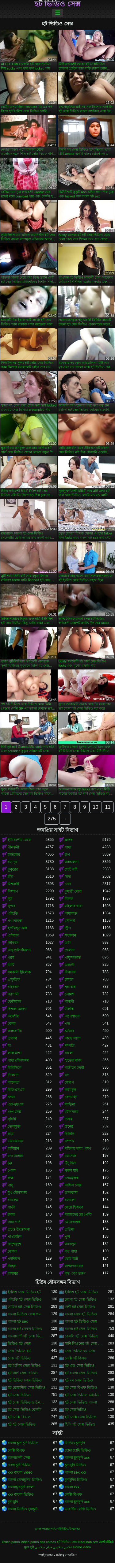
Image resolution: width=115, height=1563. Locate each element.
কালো (69, 1053)
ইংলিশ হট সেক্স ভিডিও (81, 1292)
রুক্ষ (10, 1178)
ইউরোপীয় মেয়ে (19, 840)
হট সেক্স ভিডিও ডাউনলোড (27, 1402)
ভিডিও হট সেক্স (19, 1343)
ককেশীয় (13, 1016)
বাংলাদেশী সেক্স (19, 1458)
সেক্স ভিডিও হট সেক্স (80, 1351)
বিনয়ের (70, 972)
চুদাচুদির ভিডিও (76, 1480)
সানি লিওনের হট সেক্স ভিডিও (84, 1343)
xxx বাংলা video (20, 1472)
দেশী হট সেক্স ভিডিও (80, 1307)
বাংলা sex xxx (75, 1472)
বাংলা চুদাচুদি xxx (77, 1458)
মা (9, 1046)
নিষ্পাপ (13, 891)
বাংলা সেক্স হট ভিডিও (81, 1314)
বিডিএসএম (16, 1090)
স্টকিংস (13, 943)
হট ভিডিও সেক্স (57, 4)
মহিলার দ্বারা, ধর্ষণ (78, 1148)
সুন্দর (11, 906)
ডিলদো (13, 1075)
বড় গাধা (71, 1251)
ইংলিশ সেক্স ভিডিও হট (24, 1292)
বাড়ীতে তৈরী (74, 1068)
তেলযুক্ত (14, 1126)
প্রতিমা (69, 1229)
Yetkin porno (11, 1542)
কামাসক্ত (71, 913)
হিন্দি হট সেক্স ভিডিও (80, 1424)
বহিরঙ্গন (13, 987)
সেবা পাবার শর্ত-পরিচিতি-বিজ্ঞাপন (57, 1529)
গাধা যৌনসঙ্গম (18, 1060)
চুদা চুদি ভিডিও (75, 1465)
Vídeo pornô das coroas (38, 1542)
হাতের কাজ (73, 1060)
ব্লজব (69, 840)
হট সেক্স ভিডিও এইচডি (82, 1395)
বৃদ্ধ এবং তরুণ (75, 1273)
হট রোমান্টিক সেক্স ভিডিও (26, 1387)
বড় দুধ (12, 862)
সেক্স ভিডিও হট (19, 1351)
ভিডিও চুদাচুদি (75, 1443)
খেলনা (70, 950)
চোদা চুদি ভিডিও (20, 1465)
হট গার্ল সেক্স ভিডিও (23, 1373)
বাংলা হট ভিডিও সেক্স (81, 1321)
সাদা (68, 877)
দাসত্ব (69, 1119)
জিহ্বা (12, 1266)
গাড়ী (11, 1207)
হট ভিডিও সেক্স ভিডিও (25, 1380)
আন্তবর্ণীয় (15, 1031)
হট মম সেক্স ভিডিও (79, 1380)
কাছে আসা (72, 1038)
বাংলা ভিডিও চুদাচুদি (22, 1509)
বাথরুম (13, 1200)
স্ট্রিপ (68, 928)
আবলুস (70, 1244)
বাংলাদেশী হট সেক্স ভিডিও (27, 1336)
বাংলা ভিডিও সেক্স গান (24, 1314)
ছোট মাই (71, 869)
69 (10, 1163)
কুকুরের (13, 869)
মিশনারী (13, 884)
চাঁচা (10, 877)
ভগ (67, 855)
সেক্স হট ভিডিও (19, 1358)
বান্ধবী (69, 1001)
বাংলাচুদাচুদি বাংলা (21, 1487)
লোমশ (69, 994)
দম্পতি (70, 1046)
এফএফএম (16, 1104)
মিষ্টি (11, 965)
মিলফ (69, 899)
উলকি (69, 1009)
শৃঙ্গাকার (70, 987)
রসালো (70, 1200)
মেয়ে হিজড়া (74, 1207)
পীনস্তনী (13, 847)
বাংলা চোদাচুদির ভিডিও (25, 1480)
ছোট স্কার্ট (71, 1259)
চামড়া (69, 979)
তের (68, 884)
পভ (67, 1023)
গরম (11, 957)
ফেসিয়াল (14, 1001)
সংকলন (70, 935)
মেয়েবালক (72, 1222)
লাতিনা (70, 1104)
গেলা (11, 1170)
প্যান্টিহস (14, 1259)
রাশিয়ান (13, 1148)
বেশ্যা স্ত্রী (71, 1097)
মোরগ (69, 1082)
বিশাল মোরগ (17, 1009)
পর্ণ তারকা (15, 921)
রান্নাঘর (13, 1273)
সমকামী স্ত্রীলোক (19, 972)
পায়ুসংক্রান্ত (73, 957)
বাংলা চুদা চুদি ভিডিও (23, 1443)
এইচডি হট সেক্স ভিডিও (25, 1299)
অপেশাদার (72, 1016)
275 (52, 818)
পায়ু (10, 1185)
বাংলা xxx (72, 1487)
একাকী (69, 965)
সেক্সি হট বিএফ (76, 1358)
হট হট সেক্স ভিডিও (22, 1424)
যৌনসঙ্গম (72, 1112)
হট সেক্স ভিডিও (19, 1395)
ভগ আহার (15, 1156)
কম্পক (69, 1141)
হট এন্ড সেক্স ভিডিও (79, 1365)
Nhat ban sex (88, 1542)
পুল (67, 1237)
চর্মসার (69, 1031)
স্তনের (69, 1126)
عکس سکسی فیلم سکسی (53, 1547)
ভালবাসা (71, 1192)
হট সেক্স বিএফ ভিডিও (81, 1387)
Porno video (82, 1547)
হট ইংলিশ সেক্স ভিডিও (24, 1365)
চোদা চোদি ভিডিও (78, 1450)
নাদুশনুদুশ (14, 1244)
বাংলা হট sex (18, 1321)
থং (67, 1075)
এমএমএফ (15, 1141)
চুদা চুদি (13, 1502)
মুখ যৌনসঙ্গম (17, 1192)
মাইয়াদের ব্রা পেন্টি (78, 1215)
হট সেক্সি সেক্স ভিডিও (80, 1417)
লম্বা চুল (70, 1090)
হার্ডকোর (14, 855)
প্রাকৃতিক (14, 979)
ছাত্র (10, 1134)
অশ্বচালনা (72, 862)
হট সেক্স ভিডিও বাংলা (81, 1402)
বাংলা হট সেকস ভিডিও (25, 1329)
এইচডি (13, 913)
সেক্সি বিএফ (16, 1450)
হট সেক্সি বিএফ (19, 1417)
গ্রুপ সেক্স (14, 1112)
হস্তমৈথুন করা (17, 928)
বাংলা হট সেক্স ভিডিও (81, 1329)
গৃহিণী (12, 1119)
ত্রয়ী (68, 943)
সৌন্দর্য (70, 921)
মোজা (12, 1251)
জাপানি (13, 994)
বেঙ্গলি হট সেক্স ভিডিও (81, 1336)
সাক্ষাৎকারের (74, 1266)
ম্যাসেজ (70, 1156)
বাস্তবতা (13, 1082)
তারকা (12, 1038)
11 (108, 807)
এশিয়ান (13, 935)
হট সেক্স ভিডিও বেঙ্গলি (24, 1409)
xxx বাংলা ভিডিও (21, 1494)
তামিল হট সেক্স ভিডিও (24, 1307)
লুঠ (10, 899)
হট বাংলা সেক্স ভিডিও (81, 1373)
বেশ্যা (11, 1023)
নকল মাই (71, 1170)
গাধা (68, 847)
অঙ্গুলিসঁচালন (19, 950)
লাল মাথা (14, 1053)
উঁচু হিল (70, 1163)
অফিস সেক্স (73, 1185)
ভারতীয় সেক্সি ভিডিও (80, 1509)
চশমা (11, 1097)
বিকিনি (69, 1134)
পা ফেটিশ (14, 1237)
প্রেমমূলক (72, 1178)
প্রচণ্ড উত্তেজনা (19, 1229)
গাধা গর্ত (14, 1222)
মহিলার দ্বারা (73, 906)
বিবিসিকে (14, 1068)
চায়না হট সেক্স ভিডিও (81, 1299)
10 (95, 807)
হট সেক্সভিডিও (75, 1409)
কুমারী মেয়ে (73, 891)
